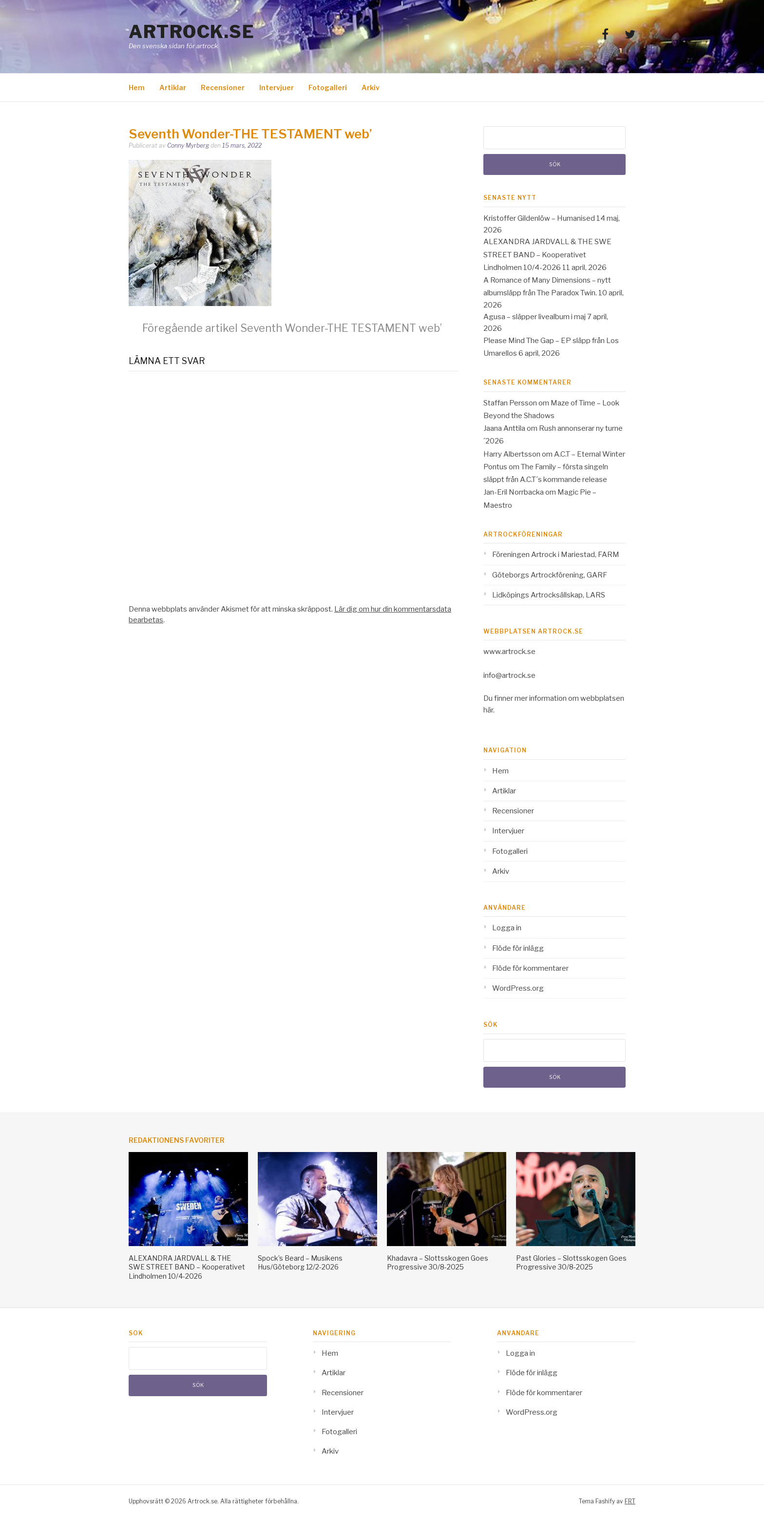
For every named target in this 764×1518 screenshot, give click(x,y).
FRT (630, 1501)
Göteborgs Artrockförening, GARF (549, 575)
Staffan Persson (510, 403)
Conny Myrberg (188, 145)
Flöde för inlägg (518, 948)
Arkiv (371, 87)
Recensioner (223, 87)
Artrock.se (191, 31)
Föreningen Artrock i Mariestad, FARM (555, 554)
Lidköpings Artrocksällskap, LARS (548, 595)
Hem (137, 87)
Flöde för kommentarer (530, 968)
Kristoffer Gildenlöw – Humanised (539, 218)
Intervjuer (276, 87)
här (488, 710)
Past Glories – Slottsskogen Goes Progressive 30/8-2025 (571, 1262)
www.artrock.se (509, 651)
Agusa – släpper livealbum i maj (534, 316)
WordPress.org (518, 988)
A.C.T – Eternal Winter (589, 454)
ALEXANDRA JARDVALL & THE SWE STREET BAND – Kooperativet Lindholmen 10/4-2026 (547, 254)
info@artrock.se (509, 675)
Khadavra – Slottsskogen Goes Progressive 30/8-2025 (437, 1262)
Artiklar (172, 87)
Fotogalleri (327, 87)
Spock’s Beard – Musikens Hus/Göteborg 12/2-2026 (300, 1262)
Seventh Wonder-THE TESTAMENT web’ (292, 328)
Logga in (506, 927)
